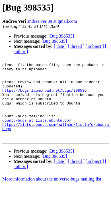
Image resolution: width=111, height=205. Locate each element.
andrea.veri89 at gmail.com (52, 21)
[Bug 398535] (61, 36)
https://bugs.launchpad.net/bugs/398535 (44, 96)
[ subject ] (95, 46)
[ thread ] (76, 46)
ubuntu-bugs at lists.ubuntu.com (36, 132)
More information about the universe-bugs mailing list (51, 194)
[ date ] (60, 46)
